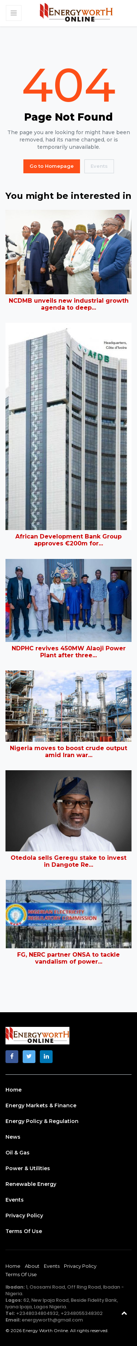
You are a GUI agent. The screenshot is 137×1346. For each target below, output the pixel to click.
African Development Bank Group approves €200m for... (68, 540)
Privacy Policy (24, 1215)
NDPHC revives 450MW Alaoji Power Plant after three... (69, 652)
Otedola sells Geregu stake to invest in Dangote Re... (68, 861)
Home (13, 1089)
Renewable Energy (30, 1184)
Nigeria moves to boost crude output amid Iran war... (68, 752)
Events (99, 166)
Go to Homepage (52, 166)
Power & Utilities (27, 1168)
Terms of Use (23, 1231)
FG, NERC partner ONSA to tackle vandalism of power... (68, 958)
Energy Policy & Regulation (42, 1121)
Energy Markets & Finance (40, 1105)
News (12, 1137)
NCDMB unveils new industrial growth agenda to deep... (69, 304)
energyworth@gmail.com (52, 1320)
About (32, 1266)
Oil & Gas (17, 1152)
